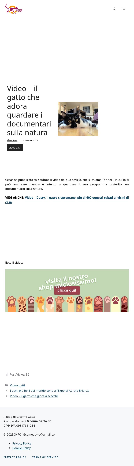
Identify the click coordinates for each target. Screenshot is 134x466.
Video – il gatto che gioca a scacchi (34, 396)
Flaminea (12, 140)
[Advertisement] (67, 43)
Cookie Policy (21, 448)
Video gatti (15, 147)
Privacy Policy (21, 443)
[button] (114, 8)
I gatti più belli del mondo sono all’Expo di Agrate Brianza (49, 391)
